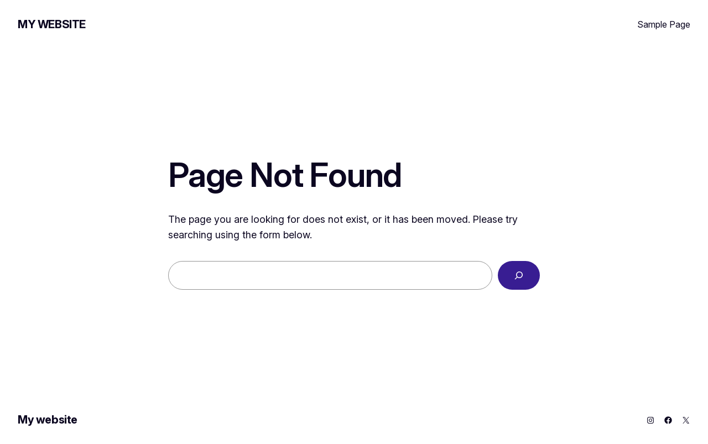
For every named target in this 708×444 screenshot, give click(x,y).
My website (52, 24)
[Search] (519, 275)
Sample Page (663, 24)
